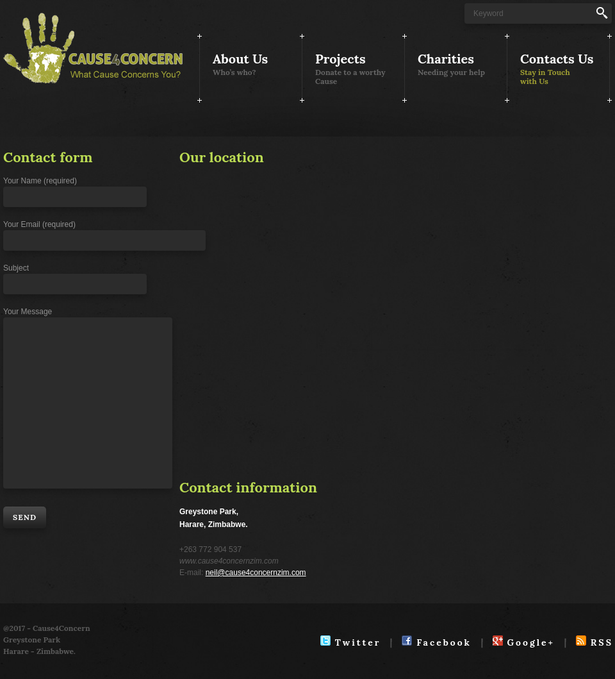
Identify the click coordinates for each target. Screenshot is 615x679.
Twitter (350, 642)
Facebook (436, 642)
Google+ (524, 642)
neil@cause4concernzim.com (256, 572)
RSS (594, 642)
